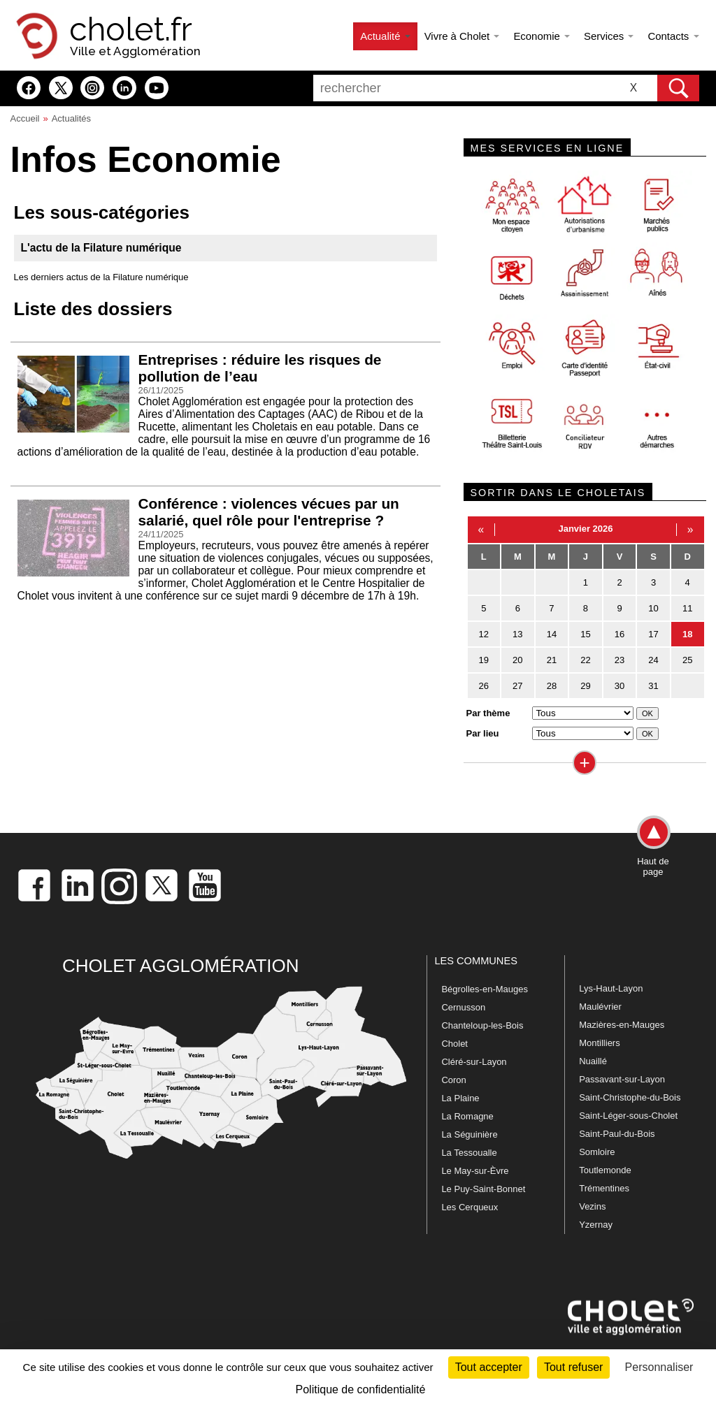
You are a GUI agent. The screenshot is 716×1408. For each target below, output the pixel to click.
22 (585, 660)
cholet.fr (130, 29)
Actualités (71, 118)
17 (653, 634)
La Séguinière (469, 1134)
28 (552, 686)
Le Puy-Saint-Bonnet (483, 1189)
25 (687, 660)
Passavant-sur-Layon (622, 1079)
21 (552, 660)
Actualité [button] (385, 36)
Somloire (597, 1152)
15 (585, 634)
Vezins (592, 1206)
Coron (453, 1080)
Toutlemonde (605, 1170)
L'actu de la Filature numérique (101, 248)
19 (484, 660)
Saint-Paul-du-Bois (616, 1133)
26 (484, 686)
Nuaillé (593, 1061)
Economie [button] (541, 36)
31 (653, 686)
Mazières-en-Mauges (621, 1024)
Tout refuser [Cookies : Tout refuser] (573, 1367)
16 (619, 634)
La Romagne (467, 1116)
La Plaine (460, 1098)
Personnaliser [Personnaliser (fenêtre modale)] (659, 1367)
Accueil (25, 118)
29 (585, 686)
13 (517, 634)
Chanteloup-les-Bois (482, 1025)
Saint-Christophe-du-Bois (629, 1097)
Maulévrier (600, 1006)
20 (517, 660)
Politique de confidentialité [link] (361, 1389)
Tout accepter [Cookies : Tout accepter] (488, 1367)
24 (653, 660)
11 (687, 608)
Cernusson (463, 1007)
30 (619, 686)
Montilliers (599, 1043)
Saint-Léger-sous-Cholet (628, 1115)
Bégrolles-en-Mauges (484, 989)
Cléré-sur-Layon (473, 1062)
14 (552, 634)
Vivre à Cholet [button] (462, 36)
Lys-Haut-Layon (611, 988)
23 (619, 660)
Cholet (454, 1043)
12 (484, 634)
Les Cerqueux (469, 1207)
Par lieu (482, 733)
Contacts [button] (673, 36)
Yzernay (596, 1224)
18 (687, 634)
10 (653, 608)
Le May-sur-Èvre (474, 1171)
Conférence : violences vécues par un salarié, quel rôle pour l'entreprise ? (268, 511)
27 (517, 686)
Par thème (488, 713)
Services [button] (608, 36)
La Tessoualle (468, 1152)
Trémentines (604, 1188)
